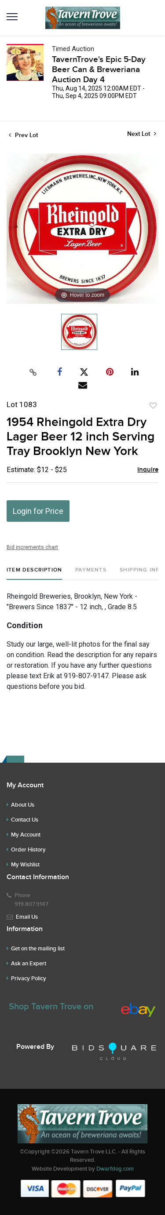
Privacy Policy (28, 978)
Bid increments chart (32, 547)
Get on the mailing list (38, 948)
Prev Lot (23, 135)
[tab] (34, 573)
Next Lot (141, 134)
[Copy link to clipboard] (33, 372)
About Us (22, 804)
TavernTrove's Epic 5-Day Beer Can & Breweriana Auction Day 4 (99, 70)
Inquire (147, 470)
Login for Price (38, 511)
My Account (25, 834)
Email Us (27, 916)
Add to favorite (153, 406)
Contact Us (24, 819)
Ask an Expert (28, 963)
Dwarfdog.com (115, 1168)
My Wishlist (25, 864)
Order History (28, 849)
